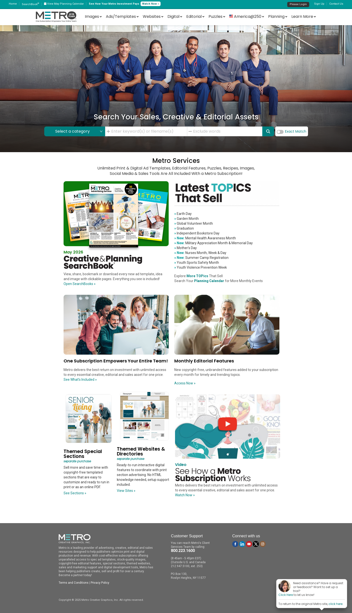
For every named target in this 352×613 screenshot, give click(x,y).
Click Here (285, 595)
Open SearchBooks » (80, 284)
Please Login (298, 4)
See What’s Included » (80, 379)
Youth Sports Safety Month (196, 262)
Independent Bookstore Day (197, 233)
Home (13, 3)
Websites (152, 16)
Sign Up (319, 3)
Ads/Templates (121, 16)
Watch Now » (150, 3)
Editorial (194, 16)
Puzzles (215, 16)
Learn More (302, 16)
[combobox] (147, 131)
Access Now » (185, 383)
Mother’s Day (185, 248)
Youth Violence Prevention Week (200, 267)
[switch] (280, 132)
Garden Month (186, 219)
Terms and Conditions (73, 582)
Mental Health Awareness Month (205, 238)
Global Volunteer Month (193, 223)
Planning (276, 16)
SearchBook (30, 4)
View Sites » (126, 491)
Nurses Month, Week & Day (200, 253)
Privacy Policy (100, 582)
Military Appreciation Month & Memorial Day (213, 243)
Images (92, 16)
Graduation (184, 228)
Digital (173, 16)
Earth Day (183, 214)
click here (335, 604)
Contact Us (336, 3)
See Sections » (75, 493)
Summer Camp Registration (201, 258)
